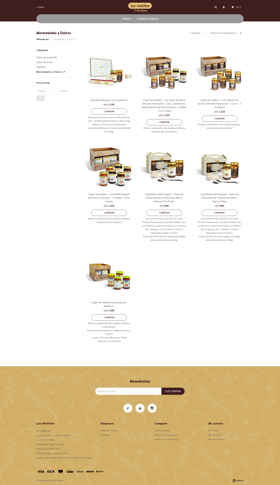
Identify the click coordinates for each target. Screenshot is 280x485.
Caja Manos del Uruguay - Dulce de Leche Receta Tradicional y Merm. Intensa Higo (219, 198)
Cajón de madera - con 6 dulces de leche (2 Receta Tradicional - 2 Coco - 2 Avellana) (219, 104)
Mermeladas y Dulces (63, 39)
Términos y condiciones (166, 439)
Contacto (40, 7)
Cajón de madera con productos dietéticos (109, 304)
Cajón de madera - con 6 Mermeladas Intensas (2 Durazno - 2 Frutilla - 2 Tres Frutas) (109, 198)
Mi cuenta (213, 430)
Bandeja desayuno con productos (109, 100)
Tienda (126, 18)
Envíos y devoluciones (166, 435)
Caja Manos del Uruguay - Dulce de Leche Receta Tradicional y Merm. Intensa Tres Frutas (164, 198)
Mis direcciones (216, 439)
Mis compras (215, 435)
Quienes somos (147, 18)
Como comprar (162, 430)
